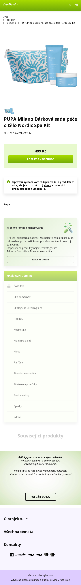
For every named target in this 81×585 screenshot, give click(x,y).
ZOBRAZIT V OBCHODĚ (40, 159)
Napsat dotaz (40, 260)
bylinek (46, 185)
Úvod (5, 16)
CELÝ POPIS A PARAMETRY (17, 133)
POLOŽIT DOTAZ (41, 497)
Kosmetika (11, 22)
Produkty (10, 19)
